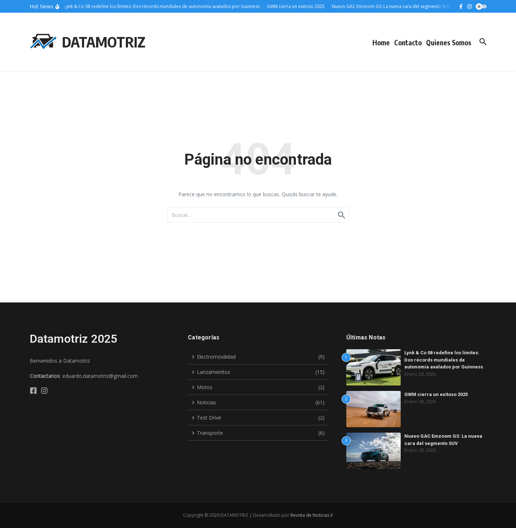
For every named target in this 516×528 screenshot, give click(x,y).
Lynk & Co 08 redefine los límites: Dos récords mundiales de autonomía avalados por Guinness (443, 360)
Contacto (408, 42)
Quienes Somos (448, 42)
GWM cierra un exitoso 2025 (436, 394)
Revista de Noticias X (311, 515)
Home (381, 42)
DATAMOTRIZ (103, 42)
